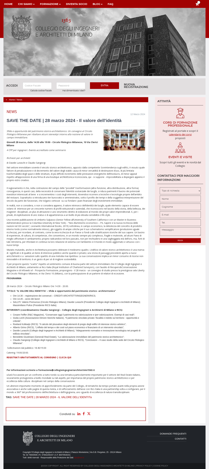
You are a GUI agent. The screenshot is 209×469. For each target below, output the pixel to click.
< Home (10, 99)
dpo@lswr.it (79, 457)
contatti (180, 438)
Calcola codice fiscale (41, 91)
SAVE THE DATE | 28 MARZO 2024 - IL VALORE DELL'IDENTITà (52, 397)
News (19, 99)
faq (110, 4)
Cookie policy (160, 466)
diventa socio (76, 4)
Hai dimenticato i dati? (73, 91)
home (8, 4)
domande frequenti (173, 433)
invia (180, 240)
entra (104, 85)
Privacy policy (144, 466)
